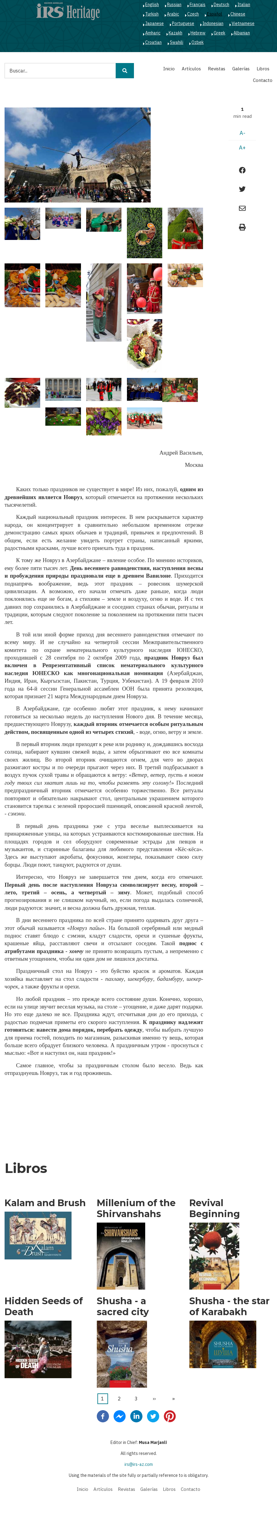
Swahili (176, 42)
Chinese (237, 14)
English (152, 4)
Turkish (152, 14)
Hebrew (198, 33)
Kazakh (175, 33)
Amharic (152, 33)
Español (214, 14)
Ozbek (197, 42)
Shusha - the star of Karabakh (229, 1307)
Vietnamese (243, 23)
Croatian (153, 42)
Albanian (241, 33)
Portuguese (183, 23)
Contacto (262, 80)
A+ (242, 147)
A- (242, 132)
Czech (193, 14)
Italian (243, 4)
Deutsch (221, 4)
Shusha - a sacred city (123, 1307)
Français (197, 4)
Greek (219, 33)
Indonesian (212, 23)
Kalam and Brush (45, 1203)
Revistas (216, 69)
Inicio (169, 69)
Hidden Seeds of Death (44, 1307)
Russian (174, 4)
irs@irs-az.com (138, 1464)
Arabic (173, 14)
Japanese (154, 23)
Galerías (241, 69)
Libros (263, 69)
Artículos (191, 69)
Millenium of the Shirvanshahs (136, 1209)
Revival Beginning (214, 1209)
